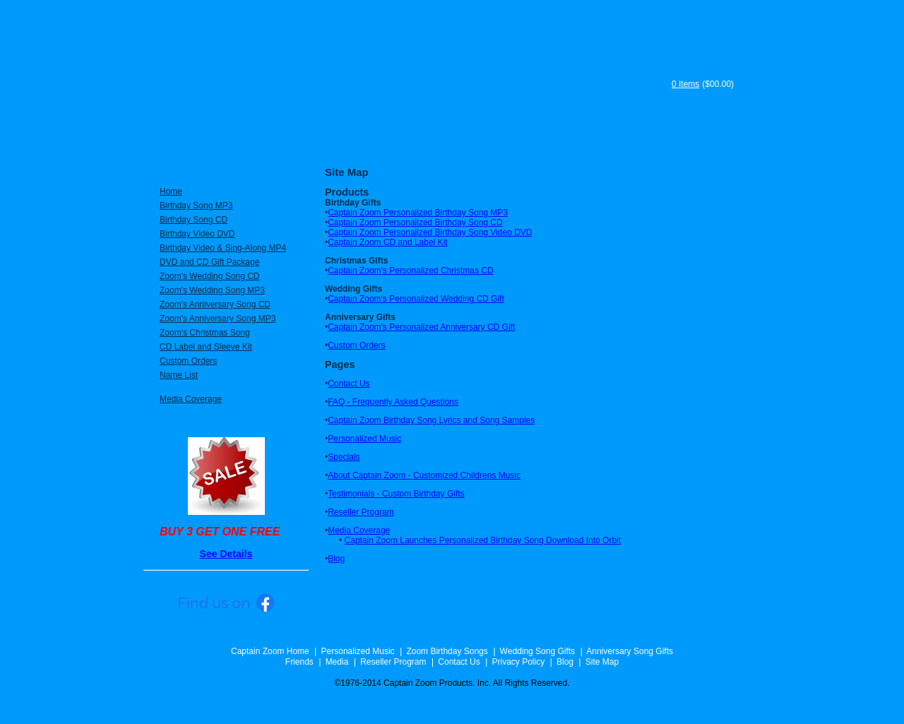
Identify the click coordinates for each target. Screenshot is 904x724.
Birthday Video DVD (197, 234)
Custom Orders (356, 345)
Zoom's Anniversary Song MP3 (217, 319)
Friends (299, 662)
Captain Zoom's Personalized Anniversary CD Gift (421, 327)
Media (337, 662)
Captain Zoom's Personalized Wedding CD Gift (416, 299)
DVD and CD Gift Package (209, 262)
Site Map (602, 662)
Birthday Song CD (193, 220)
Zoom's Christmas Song (205, 333)
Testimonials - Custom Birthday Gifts (396, 494)
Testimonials (540, 139)
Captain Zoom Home (270, 651)
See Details (226, 553)
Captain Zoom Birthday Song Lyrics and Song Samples (431, 420)
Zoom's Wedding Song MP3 (212, 290)
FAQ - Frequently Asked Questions (393, 402)
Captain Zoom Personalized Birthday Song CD (415, 222)
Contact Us (348, 383)
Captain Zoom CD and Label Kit (387, 242)
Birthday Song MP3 (196, 205)
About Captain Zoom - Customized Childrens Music (424, 475)
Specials (343, 457)
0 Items (685, 84)
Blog (336, 559)
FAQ (615, 139)
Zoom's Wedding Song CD (209, 276)
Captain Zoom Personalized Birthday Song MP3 (418, 213)
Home (171, 191)
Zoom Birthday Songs (446, 651)
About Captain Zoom (427, 139)
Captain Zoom (398, 72)
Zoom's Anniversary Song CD (215, 304)
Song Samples (702, 139)
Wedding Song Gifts (538, 651)
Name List (179, 375)
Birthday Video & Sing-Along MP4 (223, 248)
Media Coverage (359, 530)
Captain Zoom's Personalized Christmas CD (410, 270)
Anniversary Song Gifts (629, 651)
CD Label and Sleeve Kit (206, 347)
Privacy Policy (518, 662)
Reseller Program (360, 512)
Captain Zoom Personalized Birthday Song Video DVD (430, 232)
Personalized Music (364, 439)
